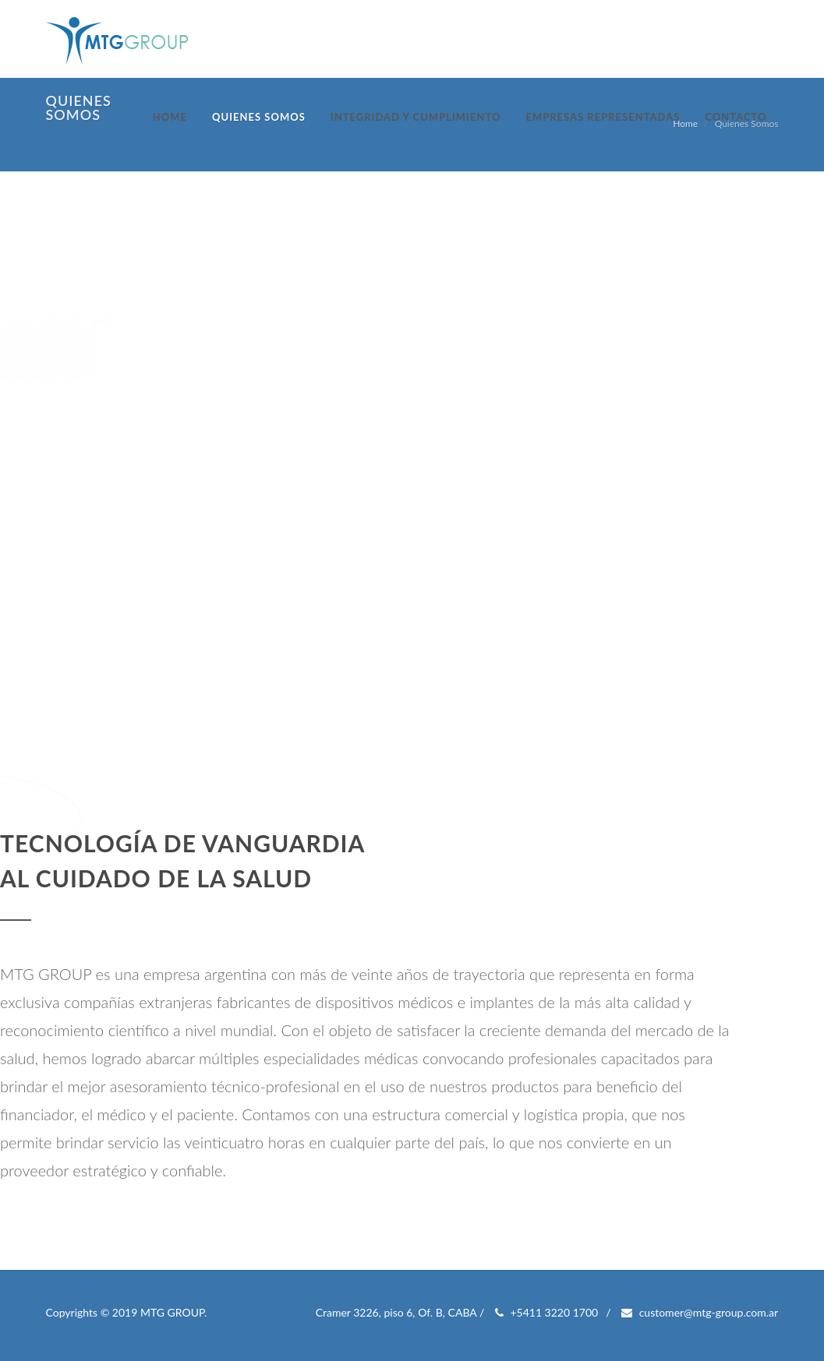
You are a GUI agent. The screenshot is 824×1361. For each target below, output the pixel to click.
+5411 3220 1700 (546, 1312)
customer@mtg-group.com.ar (699, 1312)
